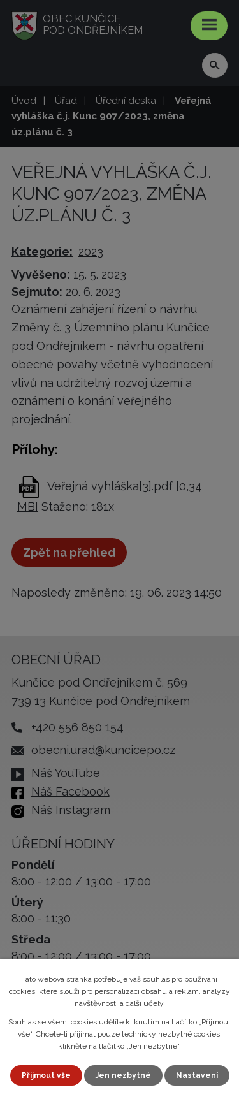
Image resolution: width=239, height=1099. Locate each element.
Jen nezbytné (123, 1075)
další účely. (145, 1003)
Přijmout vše (46, 1075)
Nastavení (197, 1075)
